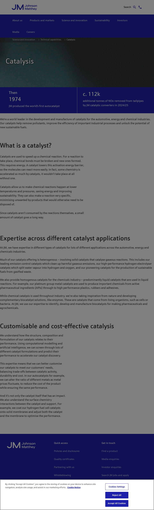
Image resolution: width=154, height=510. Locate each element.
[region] (77, 494)
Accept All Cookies (117, 503)
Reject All (116, 495)
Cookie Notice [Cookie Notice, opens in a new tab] (74, 487)
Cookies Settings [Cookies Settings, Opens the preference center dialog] (117, 487)
